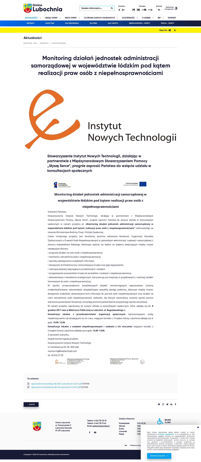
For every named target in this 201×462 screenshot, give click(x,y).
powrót (31, 404)
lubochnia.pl (43, 8)
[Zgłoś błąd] (159, 404)
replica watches (38, 461)
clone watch (25, 461)
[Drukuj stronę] (171, 404)
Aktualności (44, 43)
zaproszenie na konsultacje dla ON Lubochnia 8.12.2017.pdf (56, 387)
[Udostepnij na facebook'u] (175, 404)
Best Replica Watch (9, 461)
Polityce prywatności (166, 434)
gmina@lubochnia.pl (101, 426)
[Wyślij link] (167, 404)
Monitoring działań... (59, 43)
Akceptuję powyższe (159, 456)
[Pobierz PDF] (163, 404)
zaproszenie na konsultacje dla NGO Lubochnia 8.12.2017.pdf (56, 383)
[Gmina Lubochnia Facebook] (89, 432)
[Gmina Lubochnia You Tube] (95, 432)
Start (35, 43)
